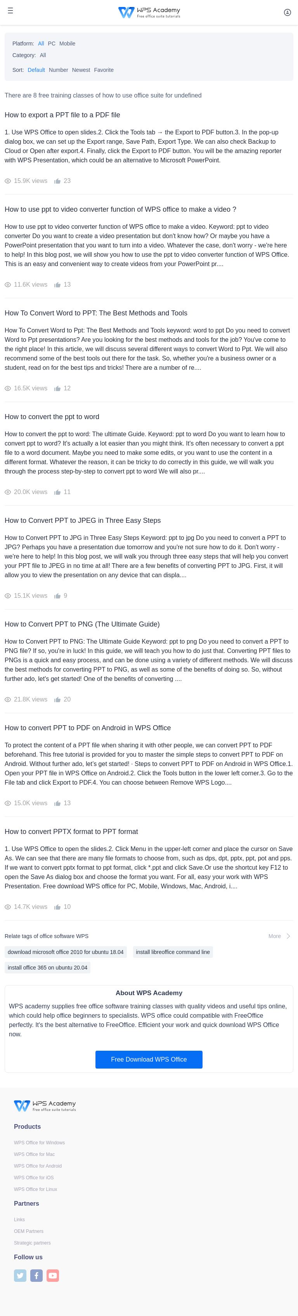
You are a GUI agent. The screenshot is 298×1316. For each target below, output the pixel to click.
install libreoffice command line (173, 952)
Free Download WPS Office (149, 1059)
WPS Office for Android (38, 1166)
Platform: (23, 43)
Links (19, 1219)
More (281, 936)
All (41, 43)
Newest (81, 70)
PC (51, 43)
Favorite (104, 70)
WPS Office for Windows (39, 1142)
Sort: (18, 70)
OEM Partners (28, 1231)
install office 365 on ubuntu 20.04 (47, 967)
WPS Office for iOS (34, 1177)
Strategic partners (32, 1243)
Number (58, 70)
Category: (24, 55)
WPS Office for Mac (34, 1154)
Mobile (67, 43)
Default (36, 70)
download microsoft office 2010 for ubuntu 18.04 (66, 952)
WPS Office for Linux (35, 1189)
